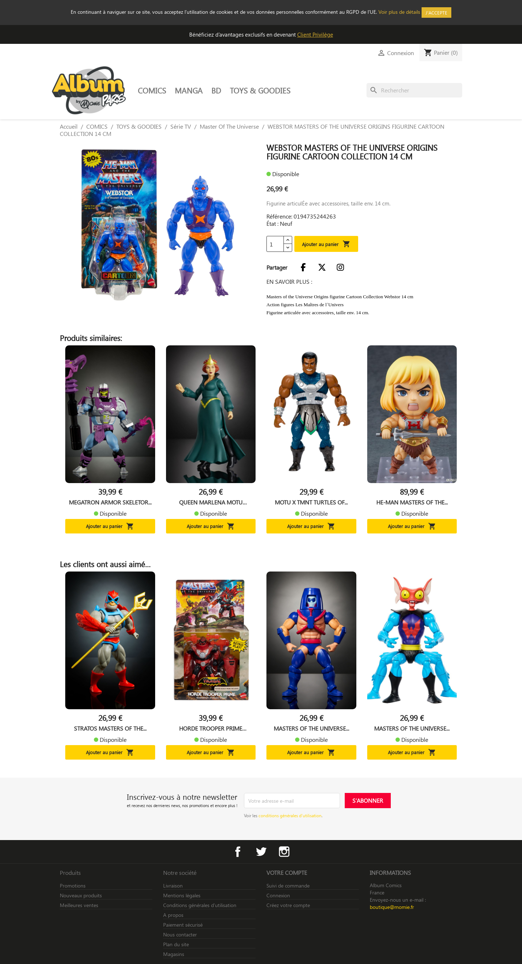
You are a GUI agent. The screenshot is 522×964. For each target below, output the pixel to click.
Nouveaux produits (81, 895)
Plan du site (176, 944)
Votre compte (286, 872)
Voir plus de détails (399, 11)
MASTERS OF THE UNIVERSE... (311, 728)
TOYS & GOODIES (260, 90)
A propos (173, 914)
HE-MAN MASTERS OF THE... (412, 502)
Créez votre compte (288, 905)
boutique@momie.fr (392, 906)
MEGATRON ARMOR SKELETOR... (110, 502)
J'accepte (436, 12)
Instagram (284, 851)
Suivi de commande (288, 885)
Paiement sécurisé (183, 924)
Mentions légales (181, 895)
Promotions (73, 885)
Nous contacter (180, 934)
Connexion (278, 895)
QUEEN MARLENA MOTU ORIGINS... (211, 502)
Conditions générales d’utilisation (199, 905)
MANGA (189, 90)
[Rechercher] (414, 90)
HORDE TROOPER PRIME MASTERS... (210, 728)
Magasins (173, 954)
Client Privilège (315, 34)
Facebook (238, 851)
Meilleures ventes (79, 905)
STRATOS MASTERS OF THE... (110, 728)
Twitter (261, 851)
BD (216, 90)
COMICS (152, 90)
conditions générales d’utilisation (290, 815)
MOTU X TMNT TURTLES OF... (311, 502)
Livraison (173, 885)
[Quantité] (275, 244)
